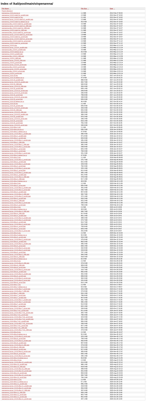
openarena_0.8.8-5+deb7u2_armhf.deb (15, 37)
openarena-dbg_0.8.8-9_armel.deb (13, 71)
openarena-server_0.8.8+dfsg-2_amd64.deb (16, 172)
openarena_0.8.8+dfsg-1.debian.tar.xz (14, 131)
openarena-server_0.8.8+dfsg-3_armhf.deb (16, 203)
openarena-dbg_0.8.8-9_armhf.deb (13, 67)
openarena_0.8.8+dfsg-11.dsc (12, 379)
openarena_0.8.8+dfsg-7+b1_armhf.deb (15, 315)
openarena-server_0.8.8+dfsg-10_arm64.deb (16, 371)
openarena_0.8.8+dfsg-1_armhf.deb (14, 151)
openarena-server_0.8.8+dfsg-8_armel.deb (16, 356)
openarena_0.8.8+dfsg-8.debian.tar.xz (14, 334)
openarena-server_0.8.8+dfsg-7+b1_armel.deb (17, 323)
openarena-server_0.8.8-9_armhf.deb (14, 65)
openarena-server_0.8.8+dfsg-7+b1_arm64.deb (17, 313)
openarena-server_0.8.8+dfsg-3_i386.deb (15, 194)
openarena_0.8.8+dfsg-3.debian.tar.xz (14, 181)
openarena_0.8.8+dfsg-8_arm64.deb (14, 349)
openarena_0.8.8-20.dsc (10, 103)
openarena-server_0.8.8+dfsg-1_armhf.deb (16, 153)
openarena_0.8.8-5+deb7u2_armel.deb (15, 43)
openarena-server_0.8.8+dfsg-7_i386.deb (15, 291)
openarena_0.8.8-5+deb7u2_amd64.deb (15, 15)
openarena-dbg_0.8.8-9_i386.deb (13, 56)
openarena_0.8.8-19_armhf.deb (12, 95)
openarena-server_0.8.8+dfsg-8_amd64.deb (16, 340)
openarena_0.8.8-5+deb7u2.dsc (12, 17)
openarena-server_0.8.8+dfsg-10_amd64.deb (17, 362)
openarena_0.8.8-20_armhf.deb (12, 123)
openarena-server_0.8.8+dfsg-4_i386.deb (15, 211)
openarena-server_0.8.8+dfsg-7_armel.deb (16, 308)
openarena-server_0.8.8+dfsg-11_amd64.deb (17, 386)
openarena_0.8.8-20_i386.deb (12, 110)
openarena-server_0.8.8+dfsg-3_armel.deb (16, 190)
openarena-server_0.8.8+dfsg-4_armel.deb (16, 231)
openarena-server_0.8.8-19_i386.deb (14, 86)
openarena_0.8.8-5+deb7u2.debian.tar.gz (15, 21)
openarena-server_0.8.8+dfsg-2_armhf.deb (16, 164)
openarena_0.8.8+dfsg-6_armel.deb (14, 282)
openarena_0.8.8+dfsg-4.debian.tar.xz (14, 209)
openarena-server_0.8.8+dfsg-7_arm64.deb (16, 302)
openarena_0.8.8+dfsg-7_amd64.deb (14, 297)
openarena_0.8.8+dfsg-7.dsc (11, 284)
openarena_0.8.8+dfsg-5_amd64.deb (14, 241)
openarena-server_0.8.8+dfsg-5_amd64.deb (16, 244)
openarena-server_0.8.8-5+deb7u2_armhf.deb (17, 34)
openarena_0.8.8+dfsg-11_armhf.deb (14, 394)
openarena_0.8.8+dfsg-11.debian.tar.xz (15, 381)
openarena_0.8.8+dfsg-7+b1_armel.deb (15, 325)
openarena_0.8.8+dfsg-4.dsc (11, 207)
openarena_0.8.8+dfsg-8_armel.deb (14, 353)
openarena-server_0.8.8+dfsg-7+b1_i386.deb (17, 330)
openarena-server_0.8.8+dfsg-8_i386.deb (15, 345)
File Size (84, 8)
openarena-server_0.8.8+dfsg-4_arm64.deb (16, 220)
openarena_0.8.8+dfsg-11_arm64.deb (14, 397)
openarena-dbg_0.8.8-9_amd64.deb (14, 49)
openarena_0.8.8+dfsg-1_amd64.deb (14, 136)
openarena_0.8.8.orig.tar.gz (11, 13)
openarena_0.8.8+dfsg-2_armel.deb (14, 170)
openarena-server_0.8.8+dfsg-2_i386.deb (15, 177)
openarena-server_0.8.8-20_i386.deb (14, 112)
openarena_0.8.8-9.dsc (9, 45)
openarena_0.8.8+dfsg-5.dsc (11, 233)
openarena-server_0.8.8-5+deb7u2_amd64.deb (17, 19)
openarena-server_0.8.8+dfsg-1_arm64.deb (16, 140)
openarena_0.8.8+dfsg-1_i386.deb (13, 142)
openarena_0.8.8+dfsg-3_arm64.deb (14, 198)
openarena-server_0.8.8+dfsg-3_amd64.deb (16, 187)
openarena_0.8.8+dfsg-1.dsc (11, 127)
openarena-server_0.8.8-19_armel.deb (14, 97)
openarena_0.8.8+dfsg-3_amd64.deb (14, 192)
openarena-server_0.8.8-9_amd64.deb (14, 47)
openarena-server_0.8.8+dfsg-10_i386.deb (16, 369)
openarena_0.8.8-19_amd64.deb (12, 80)
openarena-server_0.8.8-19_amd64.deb (15, 82)
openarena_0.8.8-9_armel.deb (12, 73)
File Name (5, 8)
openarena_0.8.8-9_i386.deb (11, 58)
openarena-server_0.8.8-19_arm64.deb (15, 90)
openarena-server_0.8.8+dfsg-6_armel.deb (16, 280)
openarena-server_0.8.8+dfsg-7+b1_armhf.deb (17, 317)
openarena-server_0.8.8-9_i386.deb (14, 60)
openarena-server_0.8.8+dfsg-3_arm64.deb (16, 196)
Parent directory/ (7, 11)
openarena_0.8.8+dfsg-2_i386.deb (13, 179)
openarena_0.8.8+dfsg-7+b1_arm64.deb (15, 310)
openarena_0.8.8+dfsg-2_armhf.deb (14, 166)
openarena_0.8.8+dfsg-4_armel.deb (14, 228)
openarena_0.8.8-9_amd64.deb (12, 54)
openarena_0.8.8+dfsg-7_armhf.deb (14, 295)
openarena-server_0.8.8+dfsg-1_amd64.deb (16, 134)
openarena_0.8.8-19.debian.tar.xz (13, 77)
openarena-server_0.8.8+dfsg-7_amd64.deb (16, 300)
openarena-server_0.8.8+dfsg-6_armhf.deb (16, 269)
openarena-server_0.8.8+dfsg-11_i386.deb (16, 390)
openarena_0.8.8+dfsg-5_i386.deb (13, 256)
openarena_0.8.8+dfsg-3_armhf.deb (14, 205)
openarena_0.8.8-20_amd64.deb (12, 116)
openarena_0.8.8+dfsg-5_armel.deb (14, 246)
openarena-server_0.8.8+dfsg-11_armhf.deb (16, 388)
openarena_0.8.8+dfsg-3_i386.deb (13, 200)
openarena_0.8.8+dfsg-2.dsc (11, 157)
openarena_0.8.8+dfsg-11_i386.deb (13, 392)
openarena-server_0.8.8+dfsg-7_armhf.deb (16, 289)
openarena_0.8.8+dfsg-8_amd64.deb (14, 343)
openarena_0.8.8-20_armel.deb (12, 121)
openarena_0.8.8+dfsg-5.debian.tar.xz (14, 235)
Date (111, 8)
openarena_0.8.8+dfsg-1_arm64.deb (14, 138)
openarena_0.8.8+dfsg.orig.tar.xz (13, 129)
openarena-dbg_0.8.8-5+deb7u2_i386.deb (16, 28)
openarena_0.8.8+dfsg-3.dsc (11, 183)
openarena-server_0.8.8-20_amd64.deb (15, 114)
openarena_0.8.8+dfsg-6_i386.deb (13, 265)
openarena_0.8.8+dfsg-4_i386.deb (13, 213)
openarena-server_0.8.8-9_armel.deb (14, 69)
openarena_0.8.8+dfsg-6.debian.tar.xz (14, 259)
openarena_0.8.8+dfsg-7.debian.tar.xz (14, 287)
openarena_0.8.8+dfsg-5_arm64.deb (14, 237)
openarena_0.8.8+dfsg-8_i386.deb (13, 347)
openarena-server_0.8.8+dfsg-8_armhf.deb (16, 336)
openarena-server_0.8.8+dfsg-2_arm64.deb (16, 159)
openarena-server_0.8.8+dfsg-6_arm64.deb (16, 278)
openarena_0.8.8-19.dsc (10, 75)
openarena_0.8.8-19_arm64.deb (12, 88)
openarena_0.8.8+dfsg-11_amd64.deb (14, 384)
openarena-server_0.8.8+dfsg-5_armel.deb (16, 248)
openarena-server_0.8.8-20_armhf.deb (14, 125)
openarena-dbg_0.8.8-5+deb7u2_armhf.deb (16, 32)
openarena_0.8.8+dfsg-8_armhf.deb (14, 338)
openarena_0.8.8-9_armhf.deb (12, 62)
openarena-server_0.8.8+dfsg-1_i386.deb (15, 144)
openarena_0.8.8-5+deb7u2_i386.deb (14, 30)
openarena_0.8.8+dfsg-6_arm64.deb (14, 276)
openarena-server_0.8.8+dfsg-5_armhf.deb (16, 250)
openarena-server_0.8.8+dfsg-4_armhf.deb (16, 224)
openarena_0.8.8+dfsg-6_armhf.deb (14, 267)
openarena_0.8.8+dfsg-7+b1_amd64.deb (15, 321)
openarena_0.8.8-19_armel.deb (12, 99)
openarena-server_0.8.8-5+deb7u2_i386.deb (16, 26)
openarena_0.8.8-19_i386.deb (12, 84)
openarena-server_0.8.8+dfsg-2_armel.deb (16, 168)
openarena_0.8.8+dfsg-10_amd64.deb (14, 364)
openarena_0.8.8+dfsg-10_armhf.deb (14, 377)
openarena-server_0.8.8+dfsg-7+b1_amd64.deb (18, 319)
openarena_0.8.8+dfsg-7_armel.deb (14, 306)
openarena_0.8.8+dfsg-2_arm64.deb (14, 162)
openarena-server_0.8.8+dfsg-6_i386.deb (15, 263)
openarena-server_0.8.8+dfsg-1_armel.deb (16, 146)
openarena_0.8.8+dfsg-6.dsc (11, 261)
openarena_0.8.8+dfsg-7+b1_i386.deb (14, 328)
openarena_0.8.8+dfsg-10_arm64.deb (14, 373)
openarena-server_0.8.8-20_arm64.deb (15, 108)
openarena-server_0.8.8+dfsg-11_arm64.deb (16, 399)
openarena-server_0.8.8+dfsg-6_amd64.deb (16, 274)
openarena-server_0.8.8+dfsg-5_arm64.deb (16, 239)
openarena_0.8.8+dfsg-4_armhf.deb (14, 226)
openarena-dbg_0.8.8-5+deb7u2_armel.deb (16, 41)
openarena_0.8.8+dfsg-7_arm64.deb (14, 304)
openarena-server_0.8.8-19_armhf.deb (14, 93)
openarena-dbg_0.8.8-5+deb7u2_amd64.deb (16, 24)
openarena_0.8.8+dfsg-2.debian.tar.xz (14, 155)
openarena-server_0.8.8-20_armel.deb (14, 118)
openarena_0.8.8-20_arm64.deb (12, 106)
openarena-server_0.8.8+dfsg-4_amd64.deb (16, 218)
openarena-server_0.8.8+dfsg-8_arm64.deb (16, 351)
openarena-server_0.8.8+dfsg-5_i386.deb (15, 254)
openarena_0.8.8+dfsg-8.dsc (11, 332)
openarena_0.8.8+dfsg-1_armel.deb (14, 149)
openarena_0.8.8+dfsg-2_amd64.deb (14, 175)
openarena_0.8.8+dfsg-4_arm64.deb (14, 222)
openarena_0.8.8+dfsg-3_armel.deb (14, 185)
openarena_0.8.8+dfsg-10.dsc (12, 360)
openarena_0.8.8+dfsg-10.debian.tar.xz (15, 358)
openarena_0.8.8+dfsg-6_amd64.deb (14, 272)
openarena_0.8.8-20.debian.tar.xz (13, 101)
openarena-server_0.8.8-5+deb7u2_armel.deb (17, 39)
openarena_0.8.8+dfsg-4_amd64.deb (14, 215)
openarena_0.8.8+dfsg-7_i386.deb (13, 293)
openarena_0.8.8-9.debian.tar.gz (12, 52)
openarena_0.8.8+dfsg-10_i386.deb (13, 366)
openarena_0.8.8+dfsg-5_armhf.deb (14, 252)
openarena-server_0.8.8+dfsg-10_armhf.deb (16, 375)
